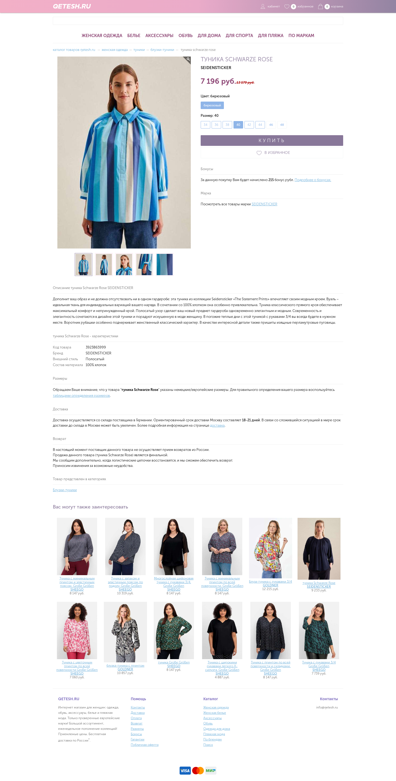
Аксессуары (159, 35)
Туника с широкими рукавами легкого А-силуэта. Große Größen (222, 667)
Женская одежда (102, 35)
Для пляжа (270, 35)
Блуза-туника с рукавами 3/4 (270, 583)
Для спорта (239, 35)
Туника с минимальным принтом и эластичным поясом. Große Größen (77, 583)
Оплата (136, 718)
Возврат (136, 723)
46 (271, 125)
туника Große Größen (174, 664)
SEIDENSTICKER (264, 204)
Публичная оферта (145, 745)
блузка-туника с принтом (125, 667)
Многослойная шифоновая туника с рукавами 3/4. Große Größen (173, 583)
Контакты (138, 707)
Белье (133, 35)
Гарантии (137, 739)
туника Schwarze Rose (319, 584)
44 (260, 125)
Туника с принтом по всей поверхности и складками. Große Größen (271, 667)
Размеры (137, 729)
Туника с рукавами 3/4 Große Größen (319, 666)
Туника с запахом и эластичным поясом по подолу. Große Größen (125, 583)
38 (227, 125)
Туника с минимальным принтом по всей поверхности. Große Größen (222, 583)
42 (249, 125)
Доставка (138, 713)
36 (216, 125)
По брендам (212, 739)
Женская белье (214, 713)
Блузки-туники (65, 490)
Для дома (209, 35)
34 (205, 125)
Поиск (208, 745)
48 (282, 125)
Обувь (186, 35)
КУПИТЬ (272, 140)
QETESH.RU (72, 6)
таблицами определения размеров (81, 396)
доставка (217, 425)
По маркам (301, 35)
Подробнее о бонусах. (313, 180)
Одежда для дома (216, 729)
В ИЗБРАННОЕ (272, 152)
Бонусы (136, 734)
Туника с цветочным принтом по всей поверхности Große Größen (77, 667)
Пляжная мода (214, 734)
